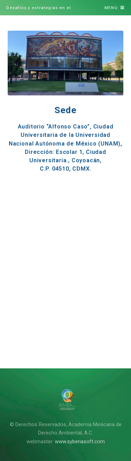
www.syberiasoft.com (80, 441)
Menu (111, 7)
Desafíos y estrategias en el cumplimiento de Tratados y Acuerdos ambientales (50, 10)
